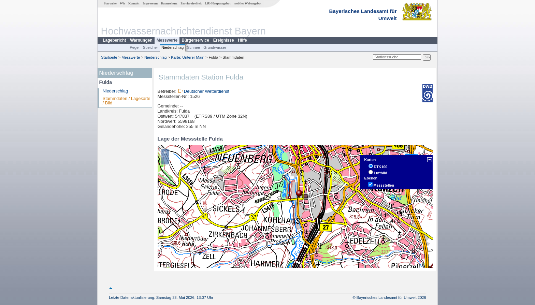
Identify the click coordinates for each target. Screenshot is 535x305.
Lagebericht (114, 40)
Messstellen (384, 185)
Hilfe (242, 40)
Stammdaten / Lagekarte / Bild (126, 100)
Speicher (150, 47)
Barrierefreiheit (191, 3)
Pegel (135, 47)
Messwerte (167, 40)
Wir (122, 3)
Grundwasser (214, 47)
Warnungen (141, 40)
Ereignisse (223, 40)
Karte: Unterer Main (187, 57)
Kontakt (134, 3)
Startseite (110, 3)
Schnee (193, 47)
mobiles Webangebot (247, 3)
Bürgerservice (195, 40)
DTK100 (381, 167)
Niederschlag (172, 47)
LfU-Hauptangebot (217, 3)
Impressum (150, 3)
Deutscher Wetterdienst (206, 91)
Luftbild (380, 173)
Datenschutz (169, 3)
